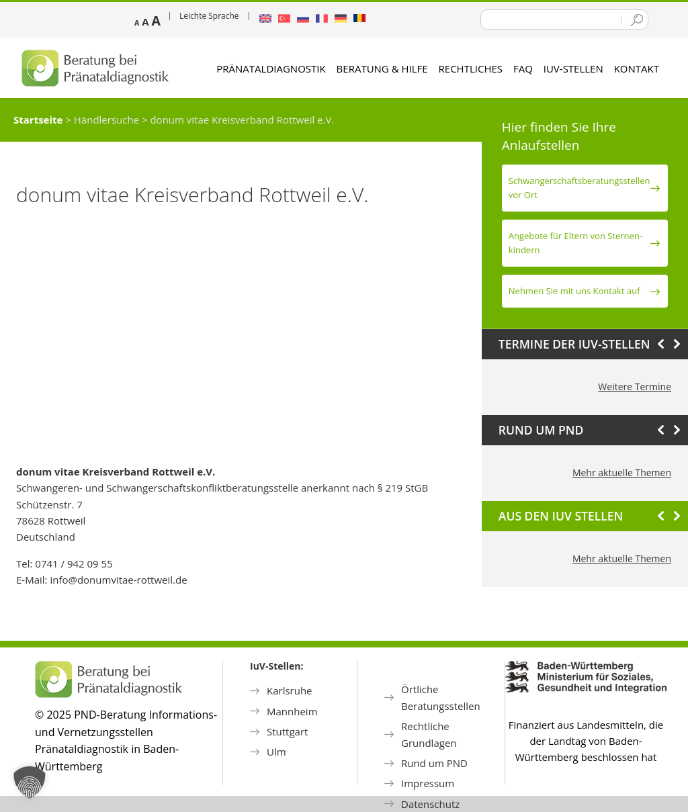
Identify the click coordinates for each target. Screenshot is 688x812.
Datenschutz (430, 804)
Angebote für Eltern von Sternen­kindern (575, 243)
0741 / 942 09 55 (73, 563)
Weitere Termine (634, 386)
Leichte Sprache (209, 15)
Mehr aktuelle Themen (621, 472)
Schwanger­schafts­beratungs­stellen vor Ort (579, 188)
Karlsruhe (289, 690)
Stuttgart (287, 731)
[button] (29, 782)
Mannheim (292, 711)
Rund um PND (434, 763)
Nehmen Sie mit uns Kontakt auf (574, 291)
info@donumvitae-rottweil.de (118, 579)
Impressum (427, 783)
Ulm (276, 751)
